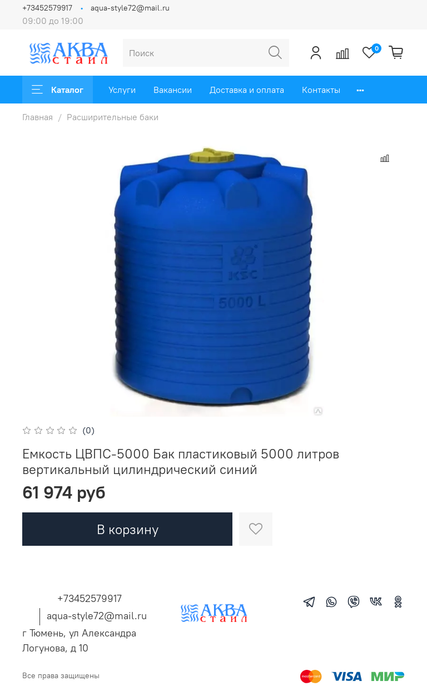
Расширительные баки (112, 116)
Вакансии (172, 89)
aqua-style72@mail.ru (130, 8)
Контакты (321, 89)
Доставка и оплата (247, 89)
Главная (37, 116)
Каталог (57, 89)
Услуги (122, 89)
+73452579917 (47, 8)
